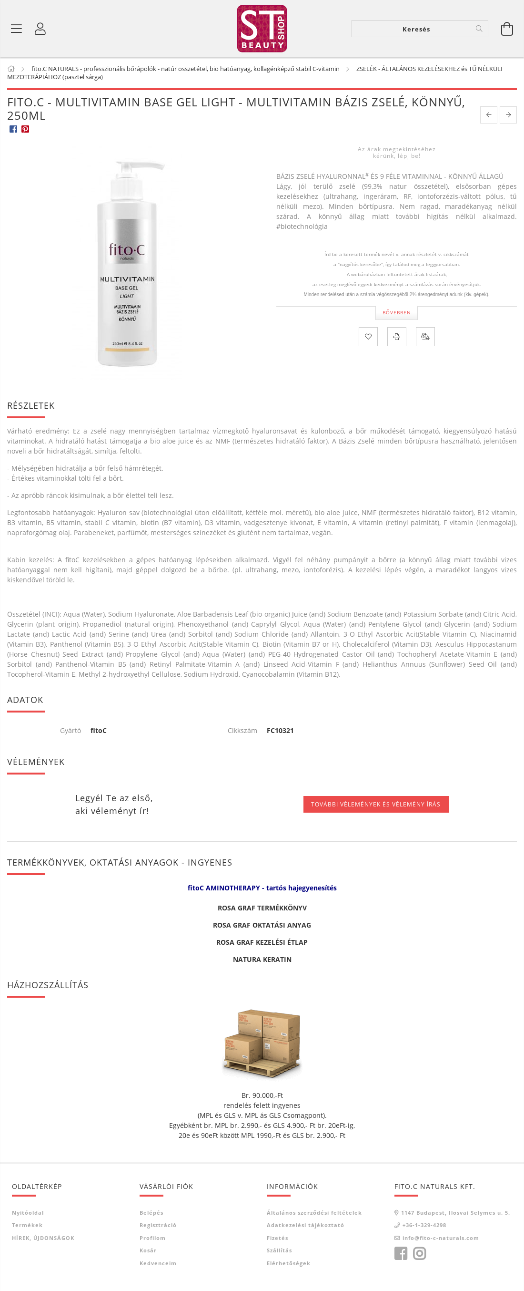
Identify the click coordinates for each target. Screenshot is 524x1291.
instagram (419, 1254)
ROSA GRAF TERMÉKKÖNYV (262, 907)
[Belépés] (40, 29)
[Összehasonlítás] (425, 336)
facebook (400, 1254)
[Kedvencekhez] (368, 336)
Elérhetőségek (289, 1263)
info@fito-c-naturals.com (441, 1237)
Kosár (148, 1250)
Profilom (153, 1237)
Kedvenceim (158, 1263)
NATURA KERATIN (262, 959)
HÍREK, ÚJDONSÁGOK (43, 1237)
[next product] (508, 115)
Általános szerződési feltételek (314, 1212)
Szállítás (279, 1250)
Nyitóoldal (28, 1212)
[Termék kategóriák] (16, 29)
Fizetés (277, 1237)
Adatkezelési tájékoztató (305, 1225)
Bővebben (397, 312)
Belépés (151, 1212)
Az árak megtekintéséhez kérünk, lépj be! (397, 152)
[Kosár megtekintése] (507, 29)
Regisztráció (158, 1225)
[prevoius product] (488, 115)
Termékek (27, 1225)
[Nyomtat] (396, 336)
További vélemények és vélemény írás (376, 804)
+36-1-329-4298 (424, 1225)
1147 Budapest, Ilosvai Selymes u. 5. (455, 1212)
